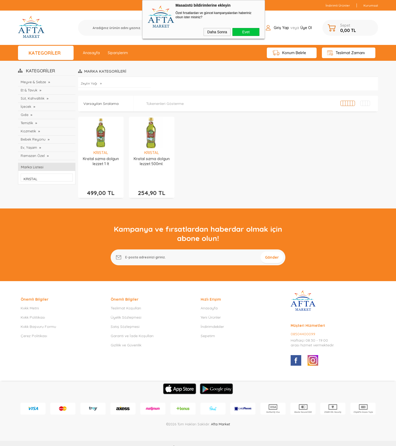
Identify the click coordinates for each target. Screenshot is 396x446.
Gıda (24, 115)
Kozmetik (28, 131)
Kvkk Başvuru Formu (38, 318)
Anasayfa (91, 52)
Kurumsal (370, 5)
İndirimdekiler (212, 318)
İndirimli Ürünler (338, 5)
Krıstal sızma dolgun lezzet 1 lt (101, 161)
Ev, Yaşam (29, 147)
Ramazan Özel (33, 156)
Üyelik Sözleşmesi (126, 309)
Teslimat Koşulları (126, 300)
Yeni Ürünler (211, 309)
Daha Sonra (217, 32)
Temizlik (27, 123)
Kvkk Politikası (33, 309)
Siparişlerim (118, 52)
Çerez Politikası (34, 328)
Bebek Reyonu (33, 139)
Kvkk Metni (30, 300)
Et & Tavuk (29, 90)
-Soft (170, 439)
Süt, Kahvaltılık (32, 98)
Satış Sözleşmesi (125, 318)
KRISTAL (100, 152)
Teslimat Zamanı (346, 53)
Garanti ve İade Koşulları (132, 328)
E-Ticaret (183, 439)
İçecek (26, 106)
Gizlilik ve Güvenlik (126, 337)
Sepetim (208, 328)
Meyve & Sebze (33, 82)
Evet (246, 32)
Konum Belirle (289, 53)
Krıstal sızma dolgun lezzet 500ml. (152, 161)
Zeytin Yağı (89, 83)
